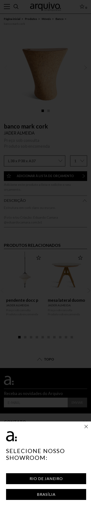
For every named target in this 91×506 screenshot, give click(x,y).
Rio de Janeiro (46, 478)
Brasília (46, 494)
